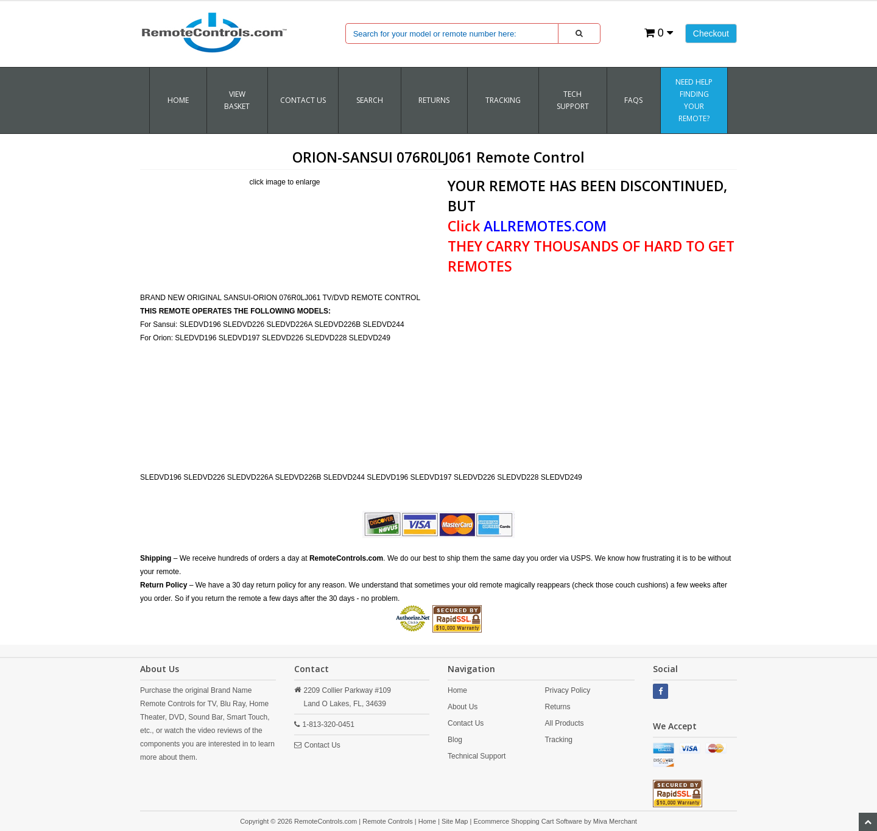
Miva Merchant (615, 821)
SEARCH (369, 100)
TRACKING (503, 100)
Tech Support (573, 100)
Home (178, 100)
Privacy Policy (567, 690)
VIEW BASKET (237, 100)
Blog (455, 739)
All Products (563, 723)
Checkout (711, 33)
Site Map (455, 821)
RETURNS (433, 100)
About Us (462, 707)
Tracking (558, 739)
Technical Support (476, 756)
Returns (557, 707)
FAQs (633, 100)
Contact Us (303, 100)
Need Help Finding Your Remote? (694, 100)
